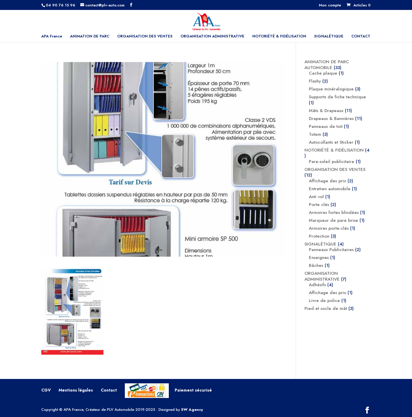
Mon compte (330, 5)
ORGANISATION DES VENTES (145, 36)
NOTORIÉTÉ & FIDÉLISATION (279, 36)
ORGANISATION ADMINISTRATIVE (212, 36)
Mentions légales (76, 390)
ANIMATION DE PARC (89, 36)
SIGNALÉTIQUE (328, 36)
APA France (51, 36)
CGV (46, 390)
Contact (109, 390)
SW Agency (192, 409)
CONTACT (360, 36)
